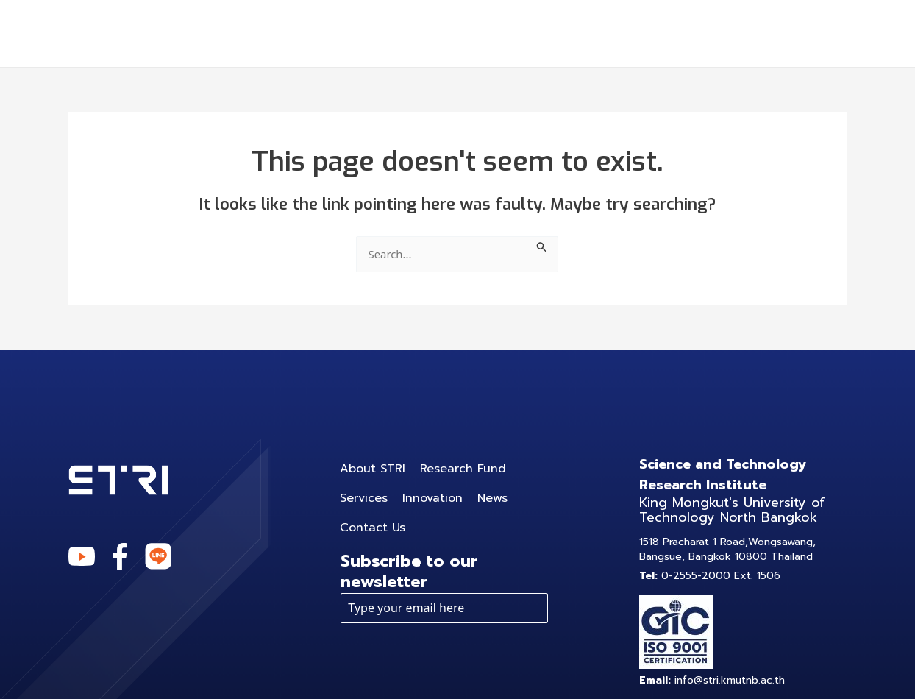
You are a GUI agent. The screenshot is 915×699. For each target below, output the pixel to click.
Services (519, 33)
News (706, 33)
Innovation (623, 33)
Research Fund (398, 33)
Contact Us (791, 33)
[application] (551, 33)
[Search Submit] (545, 244)
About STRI (275, 33)
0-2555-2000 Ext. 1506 (709, 575)
